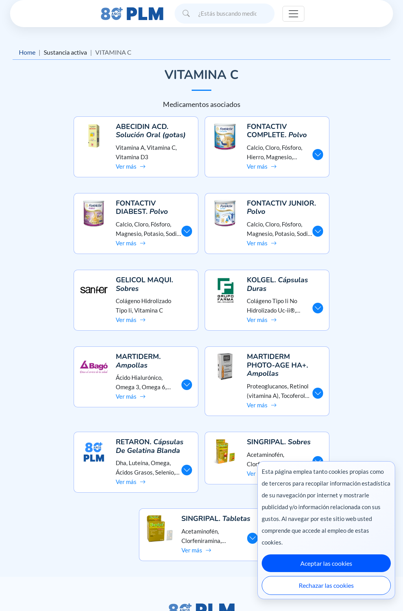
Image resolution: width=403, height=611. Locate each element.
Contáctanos (201, 528)
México (247, 588)
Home (27, 52)
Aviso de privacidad (35, 528)
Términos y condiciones (40, 542)
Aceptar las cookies (326, 563)
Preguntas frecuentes (201, 514)
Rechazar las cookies (326, 585)
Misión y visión (29, 514)
